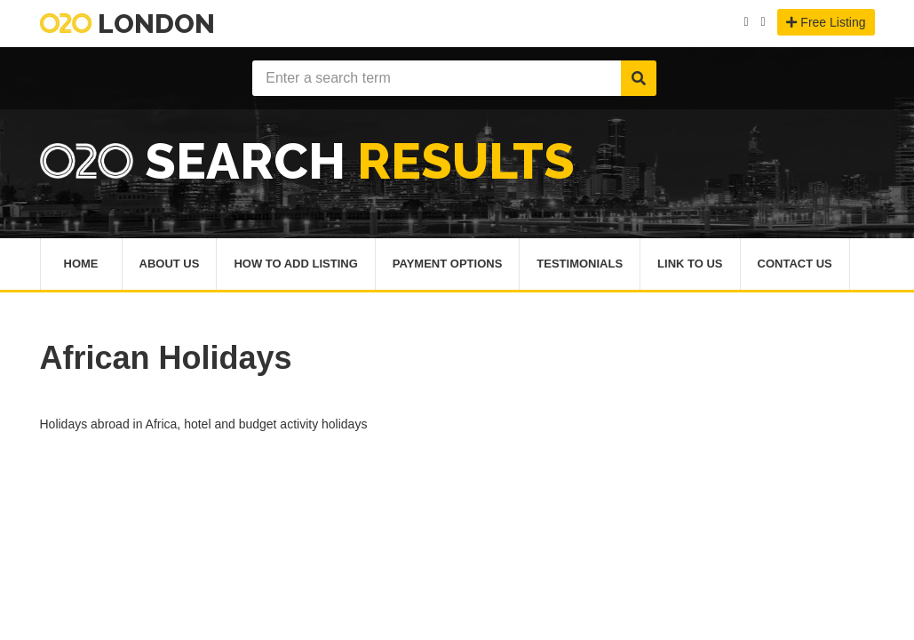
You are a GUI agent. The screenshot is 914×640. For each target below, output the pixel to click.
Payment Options (448, 263)
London (127, 23)
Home (81, 263)
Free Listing (825, 22)
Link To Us (689, 263)
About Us (169, 263)
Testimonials (579, 263)
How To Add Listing (295, 263)
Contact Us (795, 263)
